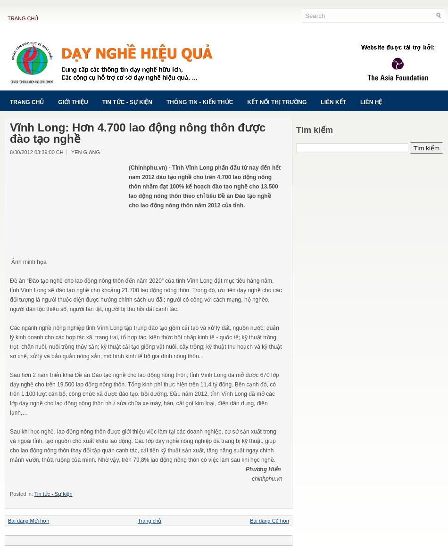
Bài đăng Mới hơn (28, 521)
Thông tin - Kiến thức (199, 102)
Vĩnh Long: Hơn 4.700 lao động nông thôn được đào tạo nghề (137, 133)
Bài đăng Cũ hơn (269, 521)
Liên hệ (371, 102)
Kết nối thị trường (277, 102)
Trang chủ (23, 18)
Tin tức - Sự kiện (127, 102)
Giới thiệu (73, 102)
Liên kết (333, 102)
